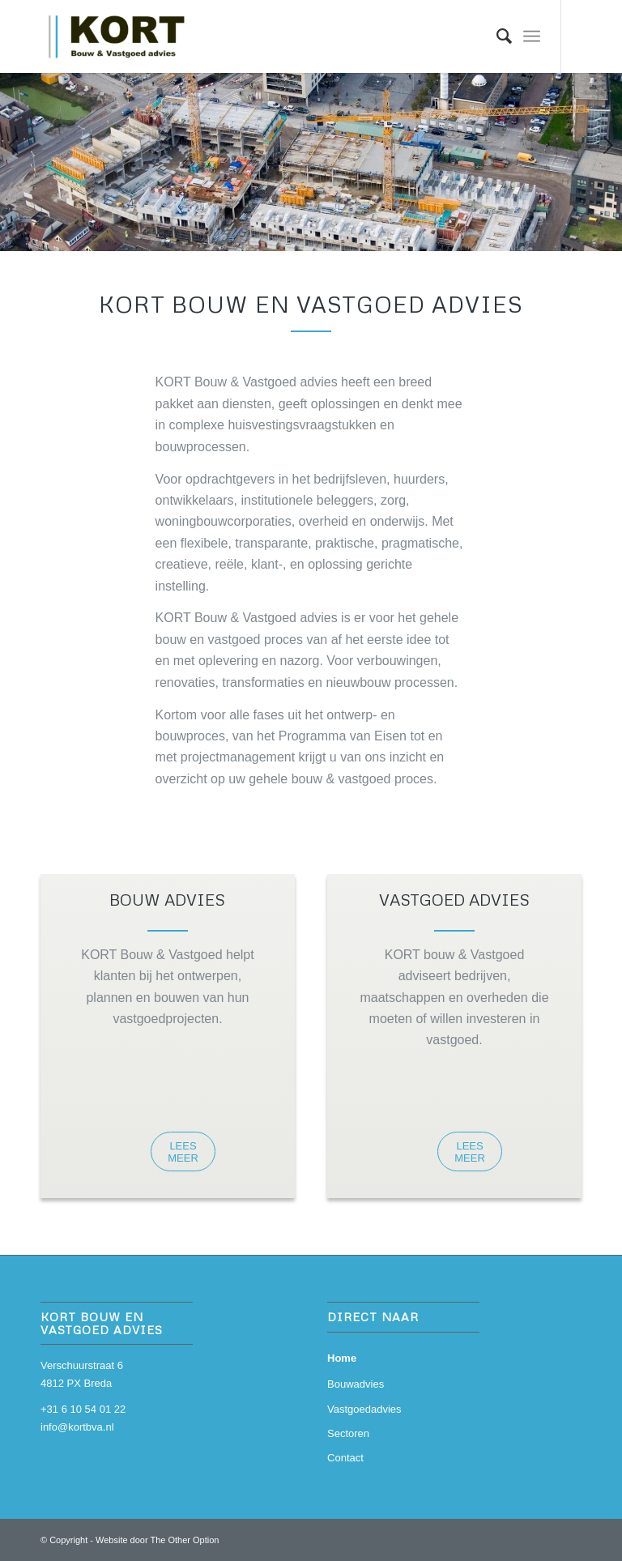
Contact (345, 1458)
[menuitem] (496, 36)
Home (341, 1358)
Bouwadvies (355, 1384)
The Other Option (184, 1540)
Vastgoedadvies (364, 1409)
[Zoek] (496, 36)
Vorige (14, 146)
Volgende (608, 146)
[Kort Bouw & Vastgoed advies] (119, 36)
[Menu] (531, 36)
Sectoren (348, 1433)
